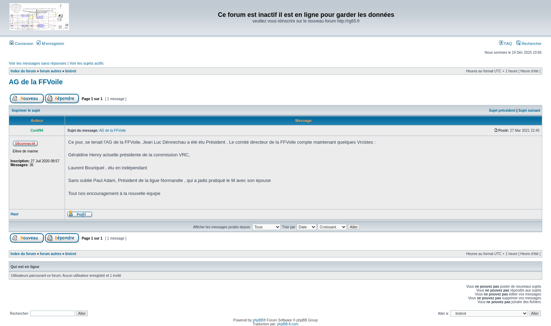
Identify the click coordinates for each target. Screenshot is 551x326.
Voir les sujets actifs (87, 63)
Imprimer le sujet (26, 110)
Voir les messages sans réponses (37, 63)
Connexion (21, 43)
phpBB (258, 320)
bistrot (70, 71)
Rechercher (529, 43)
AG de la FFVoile (36, 82)
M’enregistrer (50, 43)
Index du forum (23, 71)
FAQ (505, 43)
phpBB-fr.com (288, 324)
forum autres (50, 71)
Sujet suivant (529, 110)
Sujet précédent (502, 110)
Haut (14, 214)
